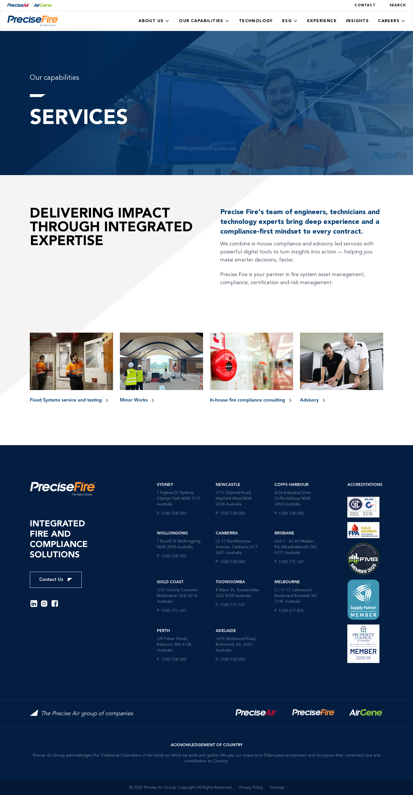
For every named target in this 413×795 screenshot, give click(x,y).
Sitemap (277, 788)
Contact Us (55, 579)
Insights (357, 21)
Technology (256, 21)
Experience (322, 21)
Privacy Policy (251, 788)
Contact (364, 5)
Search (397, 5)
